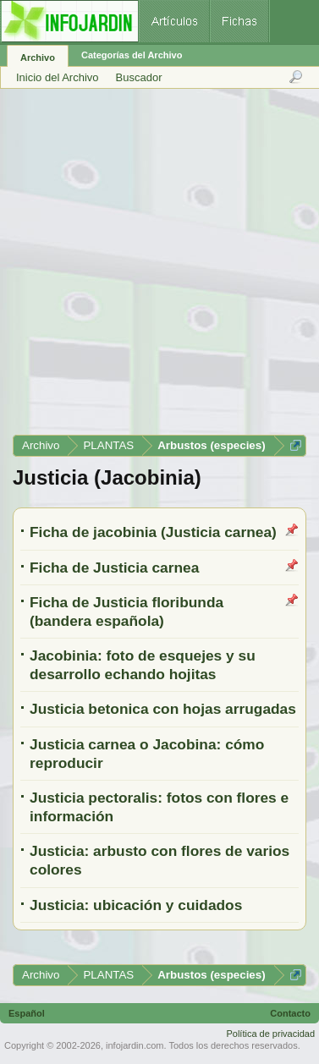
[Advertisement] (158, 267)
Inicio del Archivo (57, 77)
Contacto (290, 1013)
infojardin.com (134, 1045)
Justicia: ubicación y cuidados (136, 905)
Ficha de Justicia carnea (114, 567)
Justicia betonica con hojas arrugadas (163, 708)
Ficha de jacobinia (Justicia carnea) (153, 532)
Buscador (139, 77)
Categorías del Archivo (131, 55)
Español (26, 1013)
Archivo (37, 57)
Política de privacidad (270, 1033)
